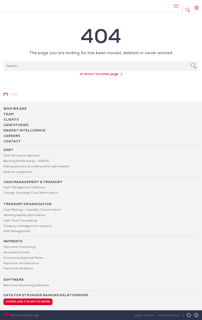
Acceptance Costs (16, 252)
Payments (12, 241)
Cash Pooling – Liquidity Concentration (32, 209)
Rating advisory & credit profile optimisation (36, 166)
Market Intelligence (24, 130)
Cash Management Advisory (24, 187)
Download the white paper (28, 301)
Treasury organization (27, 204)
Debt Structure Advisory (21, 155)
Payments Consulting (19, 247)
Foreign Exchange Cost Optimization (30, 193)
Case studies (15, 125)
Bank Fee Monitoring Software (26, 285)
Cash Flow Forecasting (20, 220)
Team (8, 114)
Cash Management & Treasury (32, 182)
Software (13, 280)
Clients (11, 119)
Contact (12, 141)
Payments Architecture (21, 263)
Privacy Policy (168, 315)
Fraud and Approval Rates (23, 258)
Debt (8, 150)
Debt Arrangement (17, 172)
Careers (11, 136)
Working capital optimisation (24, 215)
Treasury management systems (27, 226)
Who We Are (15, 109)
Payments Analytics (18, 268)
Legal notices (144, 315)
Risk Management (16, 231)
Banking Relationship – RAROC (26, 161)
